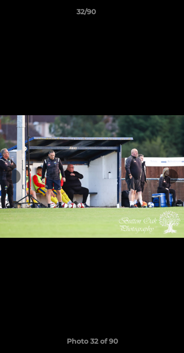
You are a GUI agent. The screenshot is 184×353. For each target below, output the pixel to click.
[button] (149, 14)
